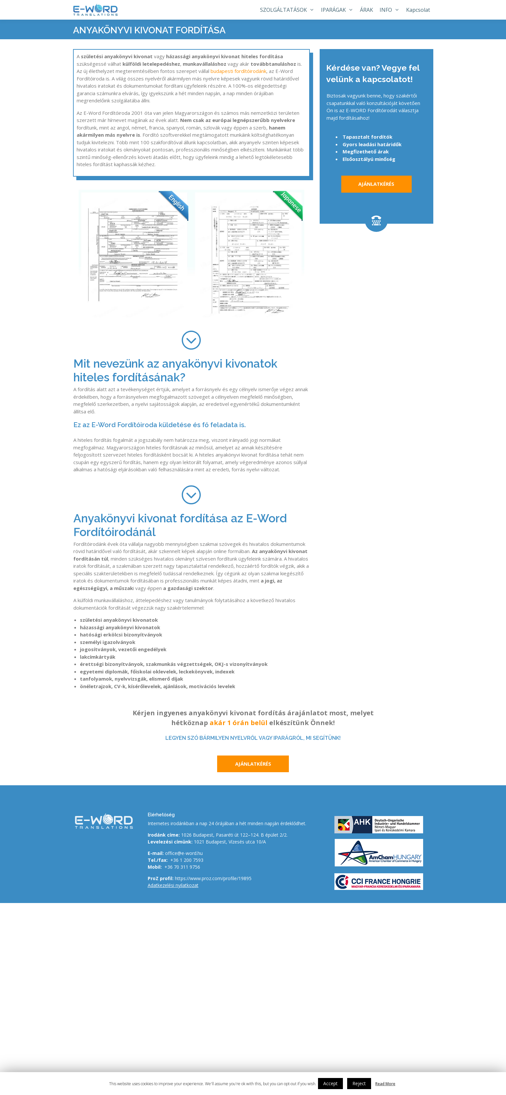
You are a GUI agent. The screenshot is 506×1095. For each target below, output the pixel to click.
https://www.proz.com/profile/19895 (213, 878)
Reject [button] (359, 1083)
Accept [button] (330, 1083)
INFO (391, 10)
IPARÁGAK (339, 10)
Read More (385, 1083)
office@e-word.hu (184, 853)
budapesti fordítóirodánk (238, 71)
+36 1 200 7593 (186, 860)
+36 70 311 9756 (182, 867)
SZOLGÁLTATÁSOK (289, 10)
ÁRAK (366, 9)
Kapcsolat (418, 9)
